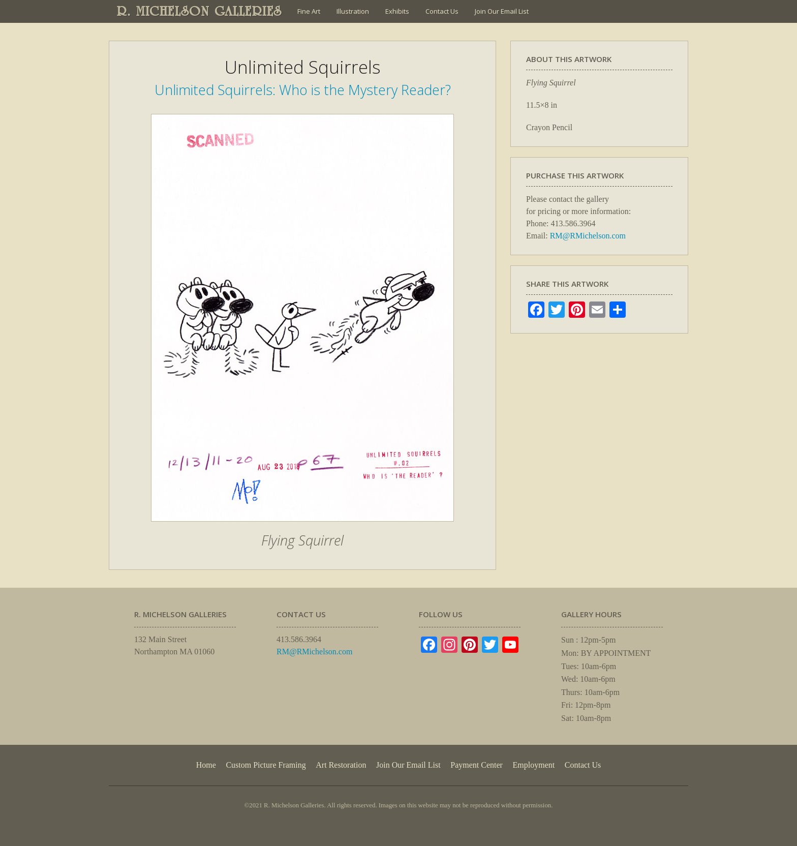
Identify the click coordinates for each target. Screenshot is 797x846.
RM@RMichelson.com (588, 235)
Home (206, 765)
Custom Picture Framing (265, 765)
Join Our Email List (502, 11)
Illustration (352, 11)
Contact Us (441, 11)
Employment (534, 765)
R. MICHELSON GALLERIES (199, 11)
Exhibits (397, 11)
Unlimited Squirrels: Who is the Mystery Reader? (303, 89)
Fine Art (308, 11)
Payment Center (476, 765)
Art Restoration (341, 765)
